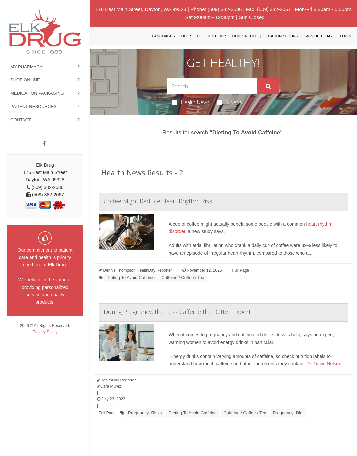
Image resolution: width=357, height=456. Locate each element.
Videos (229, 102)
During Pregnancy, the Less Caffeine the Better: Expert (177, 312)
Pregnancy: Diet (288, 412)
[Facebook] (44, 143)
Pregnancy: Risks (145, 412)
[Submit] (268, 86)
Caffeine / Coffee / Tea (182, 277)
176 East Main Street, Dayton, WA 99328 (140, 9)
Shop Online (25, 79)
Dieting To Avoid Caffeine (130, 277)
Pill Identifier (211, 36)
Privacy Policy (45, 332)
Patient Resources (33, 106)
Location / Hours (281, 36)
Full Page (240, 270)
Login (345, 36)
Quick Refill (244, 36)
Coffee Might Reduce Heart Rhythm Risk (158, 201)
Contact (20, 119)
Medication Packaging (37, 93)
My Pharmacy (26, 66)
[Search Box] (212, 86)
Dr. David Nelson (323, 363)
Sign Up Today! (319, 36)
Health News (191, 102)
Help (186, 36)
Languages (163, 36)
